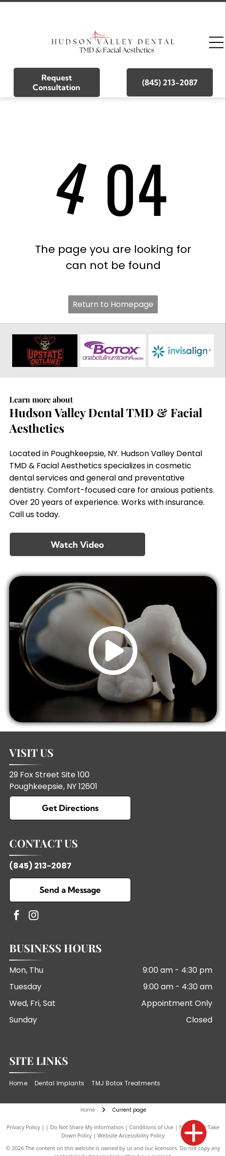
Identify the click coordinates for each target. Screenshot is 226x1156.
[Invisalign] (181, 350)
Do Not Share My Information (87, 1127)
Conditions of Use (152, 1127)
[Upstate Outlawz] (44, 350)
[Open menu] (216, 42)
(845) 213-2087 (40, 865)
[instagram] (33, 916)
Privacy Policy (23, 1127)
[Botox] (113, 350)
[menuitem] (22, 1083)
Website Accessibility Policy (131, 1135)
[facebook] (16, 916)
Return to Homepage (113, 304)
